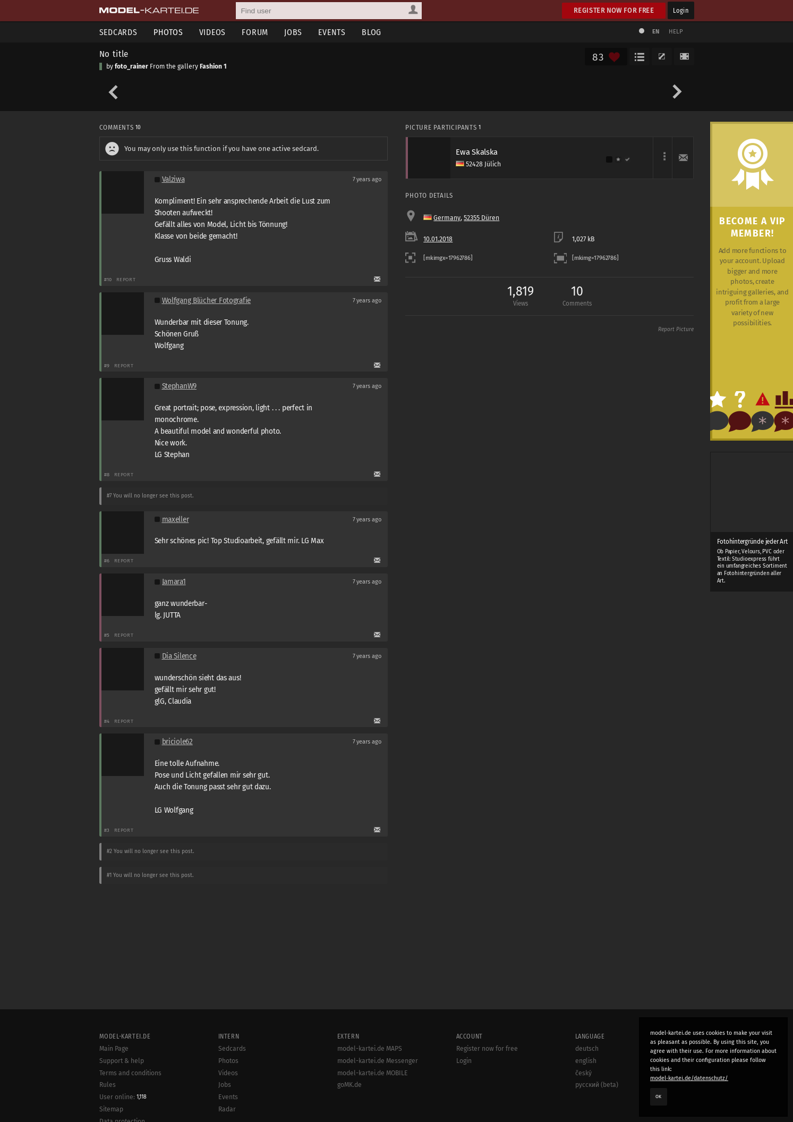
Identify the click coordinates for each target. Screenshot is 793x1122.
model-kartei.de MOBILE (372, 1073)
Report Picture (676, 329)
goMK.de (349, 1085)
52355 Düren (481, 218)
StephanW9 (179, 386)
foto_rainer (131, 66)
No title (114, 53)
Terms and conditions (130, 1073)
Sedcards (118, 32)
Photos (168, 32)
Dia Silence (179, 656)
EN (656, 31)
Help (676, 31)
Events (332, 32)
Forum (255, 32)
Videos (212, 32)
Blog (371, 32)
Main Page (114, 1048)
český (583, 1073)
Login (680, 10)
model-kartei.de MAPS (369, 1048)
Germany (447, 218)
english (585, 1061)
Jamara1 (174, 581)
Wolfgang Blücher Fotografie (206, 300)
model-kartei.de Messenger (377, 1061)
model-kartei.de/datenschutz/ (689, 1078)
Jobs (293, 32)
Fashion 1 (213, 66)
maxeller (175, 519)
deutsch (587, 1048)
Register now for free (614, 10)
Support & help (121, 1061)
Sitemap (111, 1109)
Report (126, 279)
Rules (107, 1085)
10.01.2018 (438, 239)
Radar (227, 1109)
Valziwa (173, 179)
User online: (123, 1097)
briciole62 (177, 741)
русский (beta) (596, 1085)
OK (658, 1096)
